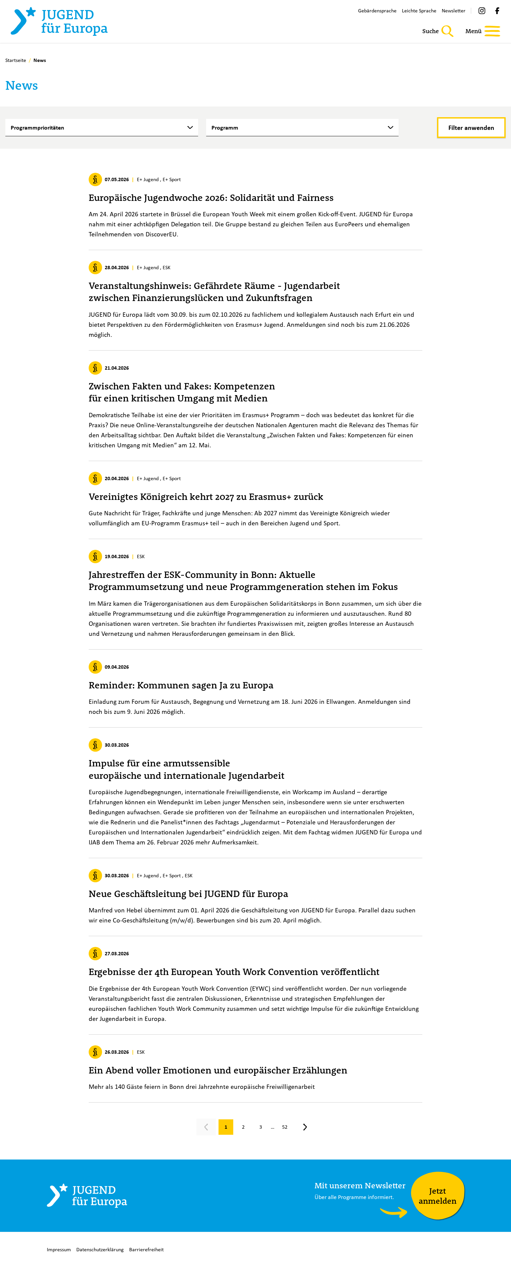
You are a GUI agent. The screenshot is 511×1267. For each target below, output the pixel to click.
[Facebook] (497, 11)
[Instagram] (482, 11)
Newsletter (453, 10)
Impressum (59, 1249)
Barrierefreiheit (146, 1249)
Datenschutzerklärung (100, 1249)
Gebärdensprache (377, 10)
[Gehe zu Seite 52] (284, 1127)
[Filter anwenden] (471, 127)
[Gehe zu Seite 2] (243, 1127)
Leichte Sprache (419, 10)
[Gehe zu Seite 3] (260, 1127)
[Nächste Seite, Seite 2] (305, 1127)
